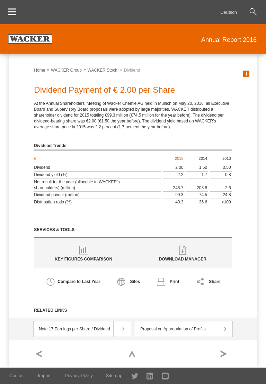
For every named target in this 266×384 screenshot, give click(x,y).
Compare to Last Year (78, 281)
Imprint (45, 375)
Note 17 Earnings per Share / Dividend (74, 329)
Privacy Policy (79, 375)
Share (214, 281)
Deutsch (228, 12)
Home (39, 70)
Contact (17, 375)
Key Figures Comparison (83, 259)
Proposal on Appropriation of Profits (173, 329)
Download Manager (182, 259)
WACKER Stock (102, 70)
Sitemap (114, 375)
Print (174, 281)
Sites (135, 281)
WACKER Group (66, 70)
